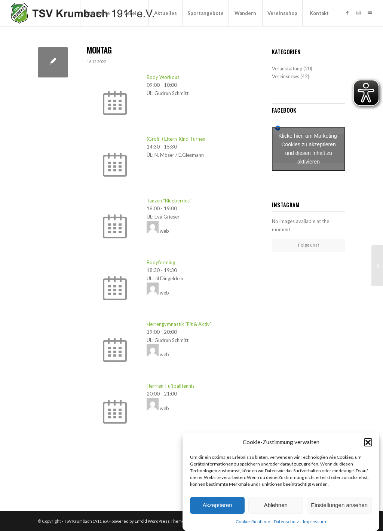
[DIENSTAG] (377, 265)
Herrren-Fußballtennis (170, 386)
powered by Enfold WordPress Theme (147, 521)
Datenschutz (286, 521)
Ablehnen (275, 505)
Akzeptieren (217, 505)
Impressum (314, 521)
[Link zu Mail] (370, 12)
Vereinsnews (285, 76)
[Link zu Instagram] (358, 12)
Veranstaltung (287, 68)
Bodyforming (161, 262)
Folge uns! (308, 245)
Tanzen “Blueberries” (169, 201)
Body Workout (163, 77)
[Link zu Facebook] (347, 12)
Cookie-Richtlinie (253, 521)
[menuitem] (97, 13)
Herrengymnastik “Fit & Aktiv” (179, 324)
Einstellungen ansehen (339, 505)
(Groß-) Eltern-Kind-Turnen (176, 139)
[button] (368, 442)
